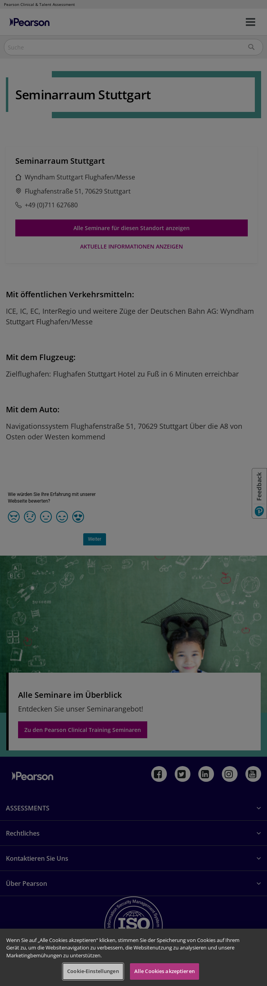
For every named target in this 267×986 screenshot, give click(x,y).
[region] (133, 957)
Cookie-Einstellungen (93, 971)
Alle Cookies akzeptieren (164, 971)
